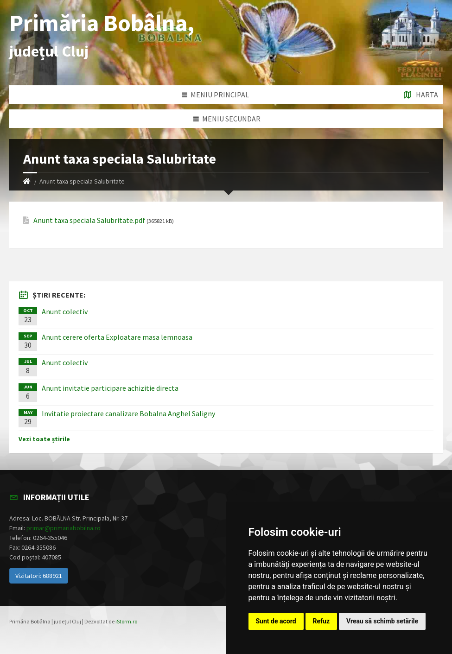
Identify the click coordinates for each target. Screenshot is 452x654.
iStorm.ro (126, 621)
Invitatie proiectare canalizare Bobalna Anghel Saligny (128, 413)
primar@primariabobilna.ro (63, 528)
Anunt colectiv (65, 311)
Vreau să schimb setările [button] (382, 621)
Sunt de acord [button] (276, 621)
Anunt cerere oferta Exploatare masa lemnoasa (117, 337)
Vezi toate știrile (44, 439)
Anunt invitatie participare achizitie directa (110, 388)
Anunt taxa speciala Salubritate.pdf (89, 220)
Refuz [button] (321, 621)
